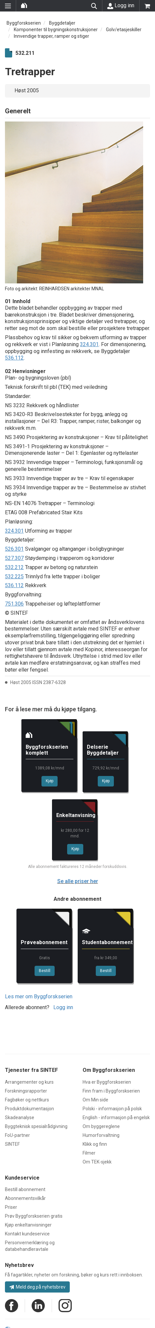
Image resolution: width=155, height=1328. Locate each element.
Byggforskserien (24, 23)
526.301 (14, 549)
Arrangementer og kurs (29, 1082)
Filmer (89, 1153)
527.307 (14, 558)
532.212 (14, 567)
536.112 (14, 358)
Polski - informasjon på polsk (112, 1108)
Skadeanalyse (19, 1117)
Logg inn (120, 5)
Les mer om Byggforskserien (38, 996)
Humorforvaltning (101, 1135)
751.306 (14, 604)
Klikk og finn (95, 1144)
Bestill (44, 970)
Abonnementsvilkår (25, 1198)
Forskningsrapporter (26, 1091)
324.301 (89, 344)
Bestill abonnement (25, 1189)
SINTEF (12, 1144)
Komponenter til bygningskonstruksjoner (56, 29)
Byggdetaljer (62, 23)
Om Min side (95, 1099)
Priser (11, 1207)
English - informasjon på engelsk (116, 1117)
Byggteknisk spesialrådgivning (36, 1126)
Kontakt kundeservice (27, 1233)
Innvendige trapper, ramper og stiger (51, 36)
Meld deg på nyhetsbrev (37, 1287)
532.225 (14, 576)
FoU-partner (17, 1135)
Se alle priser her (77, 881)
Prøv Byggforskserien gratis (34, 1216)
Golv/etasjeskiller (124, 29)
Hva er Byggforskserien (107, 1082)
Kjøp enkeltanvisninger (28, 1225)
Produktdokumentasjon (29, 1108)
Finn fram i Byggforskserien (111, 1091)
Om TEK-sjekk (97, 1161)
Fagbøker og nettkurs (27, 1099)
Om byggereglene (101, 1126)
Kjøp (49, 781)
